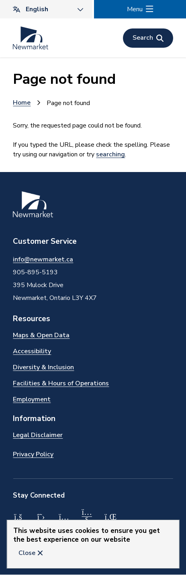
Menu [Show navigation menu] (135, 9)
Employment (32, 399)
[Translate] (46, 9)
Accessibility (32, 351)
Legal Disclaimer (38, 435)
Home (22, 102)
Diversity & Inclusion (43, 367)
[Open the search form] (148, 38)
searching (110, 154)
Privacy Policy (33, 454)
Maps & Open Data (41, 335)
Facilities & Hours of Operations (61, 383)
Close (26, 553)
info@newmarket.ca (43, 259)
